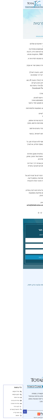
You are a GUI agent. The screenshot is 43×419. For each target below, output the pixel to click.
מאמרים (36, 328)
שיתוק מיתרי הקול (33, 355)
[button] (2, 411)
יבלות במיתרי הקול (32, 370)
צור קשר (36, 332)
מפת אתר (36, 336)
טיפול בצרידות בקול (32, 359)
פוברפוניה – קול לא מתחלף (29, 348)
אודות (37, 313)
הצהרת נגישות (34, 321)
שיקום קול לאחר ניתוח (31, 367)
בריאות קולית (34, 363)
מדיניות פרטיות (34, 325)
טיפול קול (36, 310)
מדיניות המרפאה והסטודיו (30, 317)
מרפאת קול (35, 306)
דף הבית (27, 36)
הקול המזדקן (34, 352)
